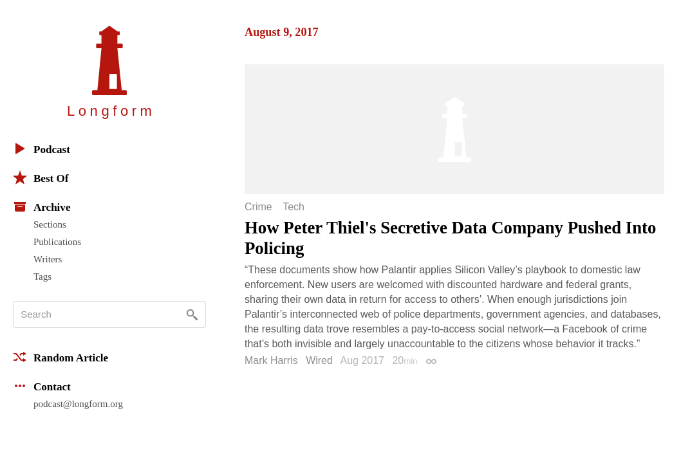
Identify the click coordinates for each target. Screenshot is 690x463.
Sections (49, 224)
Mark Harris (271, 360)
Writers (47, 259)
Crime (258, 207)
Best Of (40, 177)
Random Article (60, 357)
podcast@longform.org (78, 404)
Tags (42, 276)
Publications (57, 242)
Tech (293, 207)
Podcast (41, 148)
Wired (319, 360)
